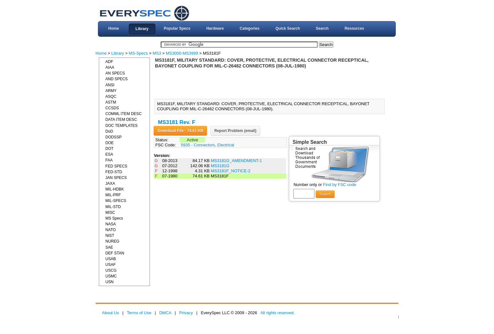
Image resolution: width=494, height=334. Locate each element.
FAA (109, 160)
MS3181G (220, 165)
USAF (111, 264)
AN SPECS (115, 73)
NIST (110, 235)
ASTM (111, 102)
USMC (111, 276)
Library (142, 29)
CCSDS (112, 108)
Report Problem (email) (235, 130)
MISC (110, 212)
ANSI (110, 85)
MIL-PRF (113, 195)
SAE (109, 247)
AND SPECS (117, 79)
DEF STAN (115, 253)
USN (110, 282)
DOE (110, 143)
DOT (110, 148)
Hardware (215, 28)
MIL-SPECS (116, 200)
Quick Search (288, 28)
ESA (109, 154)
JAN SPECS (116, 177)
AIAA (110, 67)
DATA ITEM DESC (121, 119)
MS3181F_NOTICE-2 (230, 170)
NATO (111, 230)
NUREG (113, 241)
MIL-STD (113, 207)
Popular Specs (177, 28)
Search (322, 28)
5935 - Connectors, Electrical (207, 145)
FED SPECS (116, 166)
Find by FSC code (339, 184)
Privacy (186, 312)
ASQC (111, 96)
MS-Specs (138, 53)
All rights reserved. (277, 312)
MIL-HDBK (115, 189)
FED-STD (114, 172)
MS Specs (114, 218)
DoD (109, 131)
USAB (111, 259)
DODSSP (114, 137)
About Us (110, 312)
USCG (111, 270)
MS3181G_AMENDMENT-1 (236, 160)
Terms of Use (139, 312)
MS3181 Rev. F (176, 122)
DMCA (165, 312)
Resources (354, 28)
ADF (109, 61)
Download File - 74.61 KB (180, 130)
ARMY (111, 91)
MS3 (156, 53)
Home (113, 28)
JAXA (110, 183)
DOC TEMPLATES (122, 125)
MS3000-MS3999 (182, 53)
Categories (250, 28)
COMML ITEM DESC (124, 114)
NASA (111, 224)
